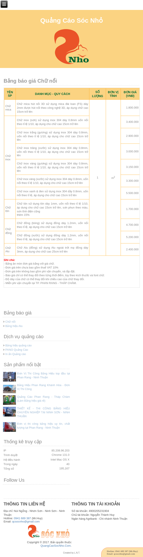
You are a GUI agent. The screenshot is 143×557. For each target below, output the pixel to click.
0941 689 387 (22, 518)
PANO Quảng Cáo (16, 349)
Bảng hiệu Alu (14, 326)
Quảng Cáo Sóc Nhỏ (71, 20)
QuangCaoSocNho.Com (55, 545)
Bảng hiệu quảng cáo (18, 345)
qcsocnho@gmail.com (26, 521)
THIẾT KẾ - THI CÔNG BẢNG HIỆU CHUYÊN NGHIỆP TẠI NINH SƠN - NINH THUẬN (43, 412)
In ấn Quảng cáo (15, 354)
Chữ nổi (10, 321)
